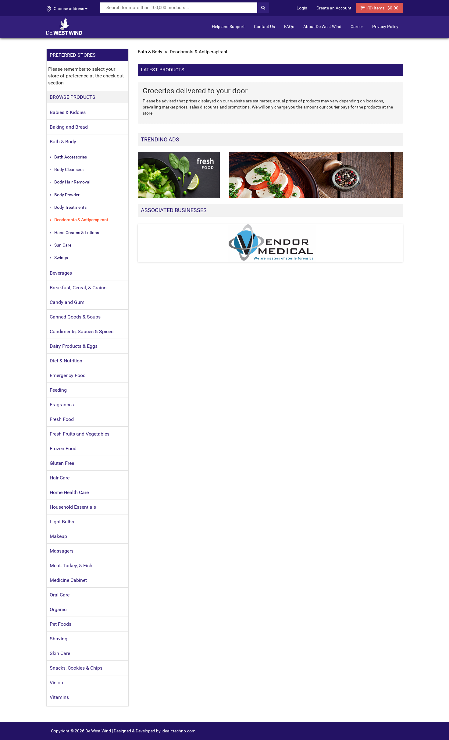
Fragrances (62, 404)
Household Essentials (73, 507)
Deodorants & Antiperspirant (81, 219)
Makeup (58, 536)
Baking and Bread (69, 127)
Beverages (61, 273)
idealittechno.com (178, 730)
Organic (58, 609)
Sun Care (62, 245)
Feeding (58, 390)
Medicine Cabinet (68, 580)
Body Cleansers (69, 169)
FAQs (289, 26)
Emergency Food (68, 375)
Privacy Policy (385, 26)
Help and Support (228, 26)
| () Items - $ (379, 7)
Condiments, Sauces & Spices (81, 331)
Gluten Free (62, 463)
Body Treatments (70, 207)
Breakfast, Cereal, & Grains (78, 287)
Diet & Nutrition (66, 361)
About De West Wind (322, 26)
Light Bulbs (62, 522)
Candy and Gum (67, 302)
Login (302, 7)
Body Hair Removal (72, 182)
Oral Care (59, 595)
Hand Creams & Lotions (76, 232)
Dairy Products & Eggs (74, 346)
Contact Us (264, 26)
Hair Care (59, 478)
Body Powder (67, 194)
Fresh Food (62, 419)
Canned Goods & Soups (75, 317)
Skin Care (60, 653)
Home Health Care (69, 492)
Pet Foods (60, 624)
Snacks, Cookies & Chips (76, 668)
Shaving (58, 639)
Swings (61, 257)
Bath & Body (63, 141)
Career (357, 26)
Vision (56, 682)
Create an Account (333, 7)
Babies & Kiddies (68, 112)
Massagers (61, 551)
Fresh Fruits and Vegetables (79, 434)
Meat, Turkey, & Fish (71, 565)
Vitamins (59, 697)
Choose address (67, 9)
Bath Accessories (70, 157)
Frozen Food (63, 448)
